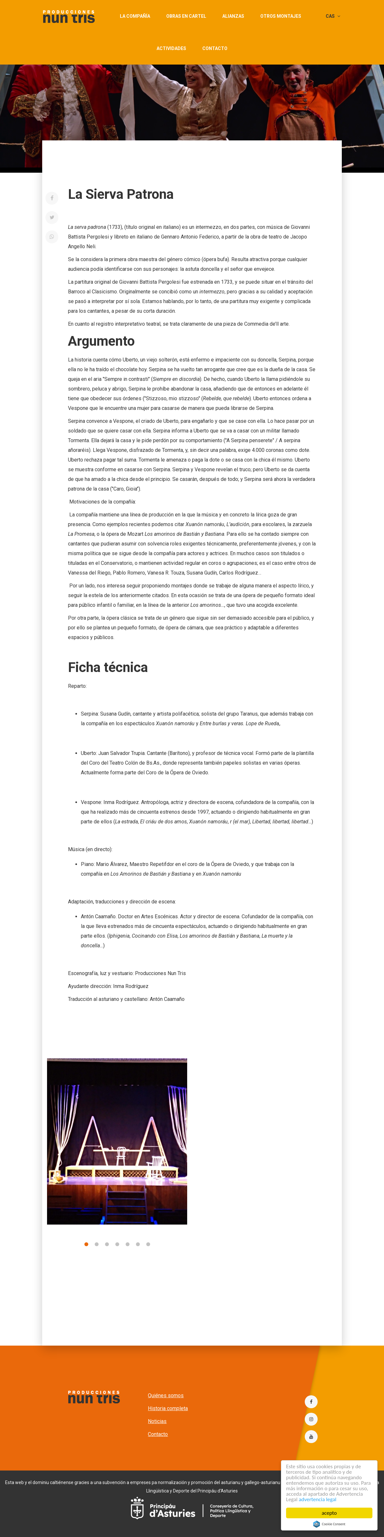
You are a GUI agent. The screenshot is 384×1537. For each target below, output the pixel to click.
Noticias (157, 1421)
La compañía (135, 16)
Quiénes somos (166, 1395)
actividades (171, 48)
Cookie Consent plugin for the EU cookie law (329, 1524)
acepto (329, 1513)
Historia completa (168, 1408)
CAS (333, 16)
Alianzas (233, 16)
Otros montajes (280, 16)
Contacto (214, 48)
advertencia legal (318, 1499)
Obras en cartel (186, 16)
